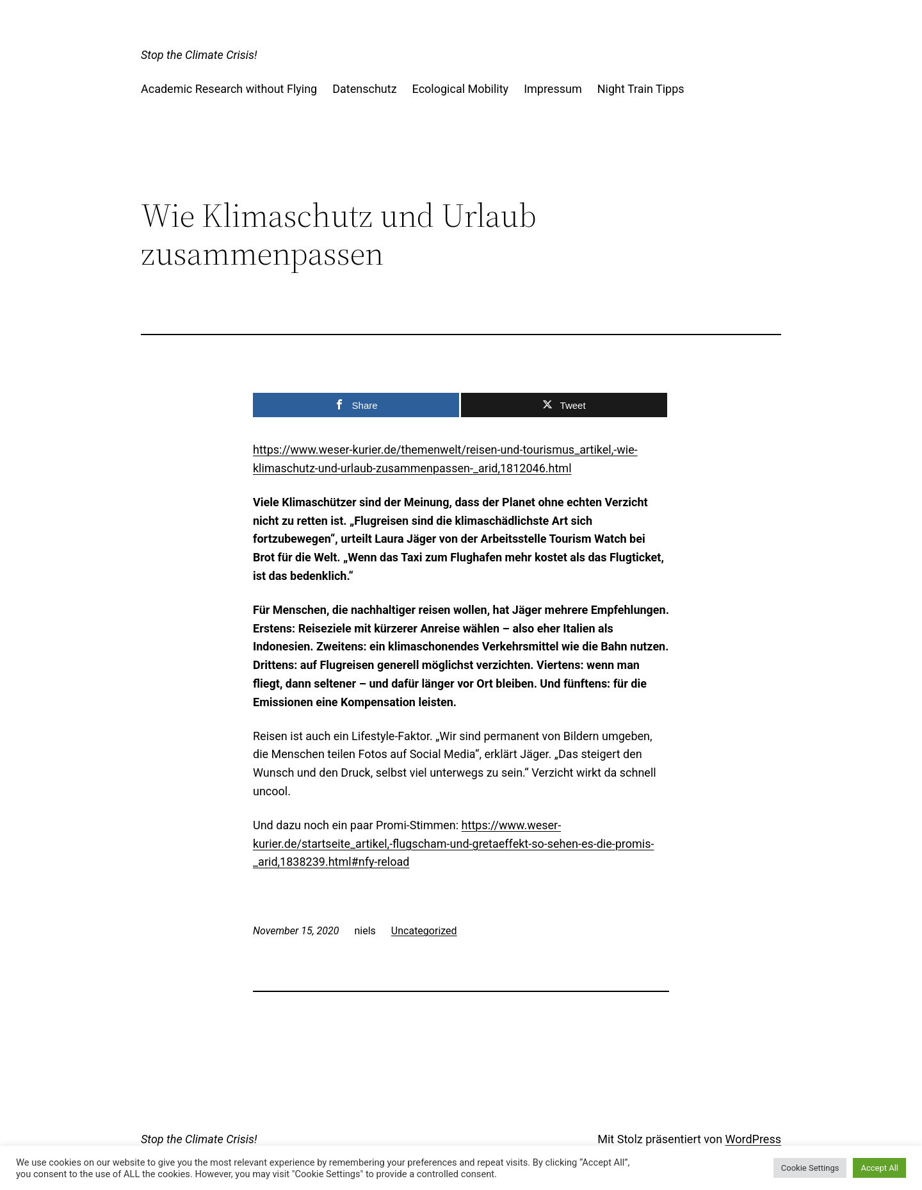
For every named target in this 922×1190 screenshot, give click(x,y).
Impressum (553, 88)
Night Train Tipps (640, 88)
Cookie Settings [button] (810, 1168)
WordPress (753, 1139)
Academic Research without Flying (229, 88)
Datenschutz (364, 88)
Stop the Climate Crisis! (199, 55)
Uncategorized (424, 931)
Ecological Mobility (460, 88)
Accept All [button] (879, 1168)
